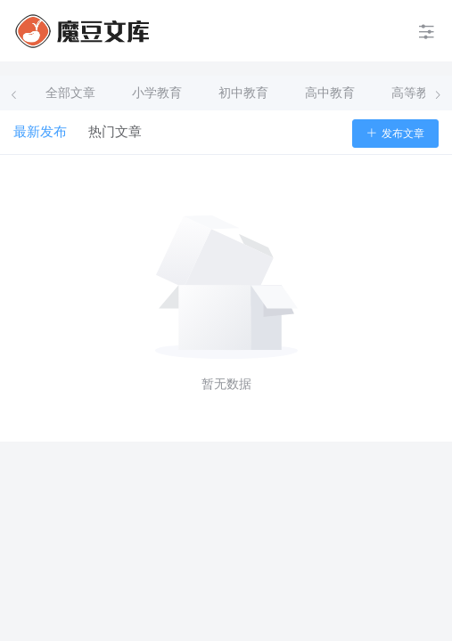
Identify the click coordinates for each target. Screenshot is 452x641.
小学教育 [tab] (157, 93)
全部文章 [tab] (70, 93)
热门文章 (115, 132)
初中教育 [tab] (243, 93)
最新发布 (40, 132)
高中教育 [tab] (330, 93)
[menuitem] (82, 31)
